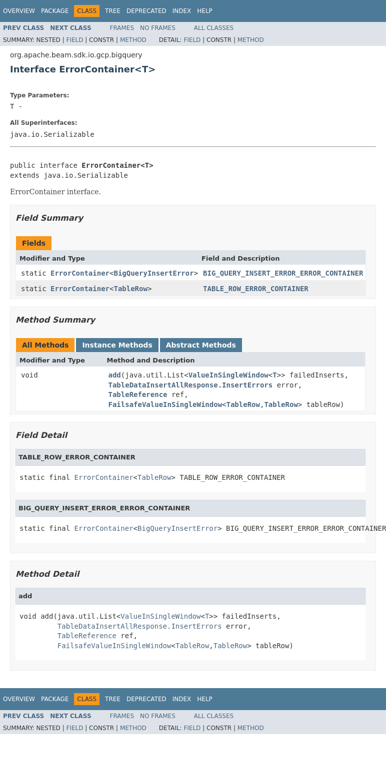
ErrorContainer (80, 273)
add (114, 375)
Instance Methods (117, 345)
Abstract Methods (201, 345)
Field (74, 39)
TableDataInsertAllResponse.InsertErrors (190, 385)
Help (204, 10)
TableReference (138, 394)
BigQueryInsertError (154, 273)
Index (182, 10)
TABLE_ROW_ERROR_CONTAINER (255, 289)
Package (54, 10)
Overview (19, 10)
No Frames (158, 27)
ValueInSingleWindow (228, 375)
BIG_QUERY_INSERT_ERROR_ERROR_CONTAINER (283, 273)
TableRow (130, 289)
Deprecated (146, 10)
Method (133, 39)
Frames (122, 27)
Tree (112, 10)
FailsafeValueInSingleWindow (165, 404)
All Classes (214, 27)
